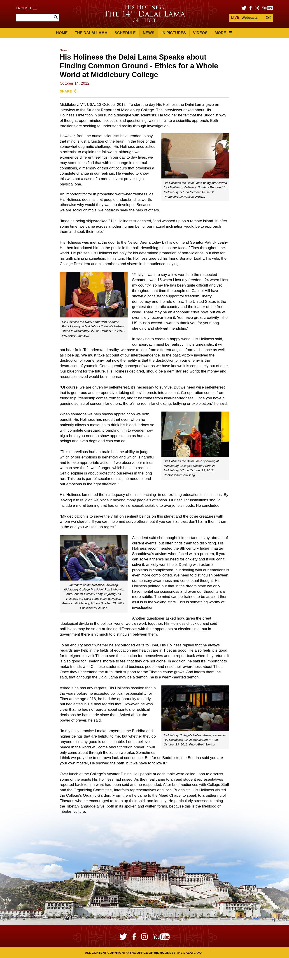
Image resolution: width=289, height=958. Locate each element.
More (223, 33)
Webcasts (244, 17)
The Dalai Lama (91, 33)
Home (62, 33)
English (26, 8)
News (148, 33)
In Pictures (173, 33)
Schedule (125, 33)
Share (66, 91)
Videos (200, 33)
